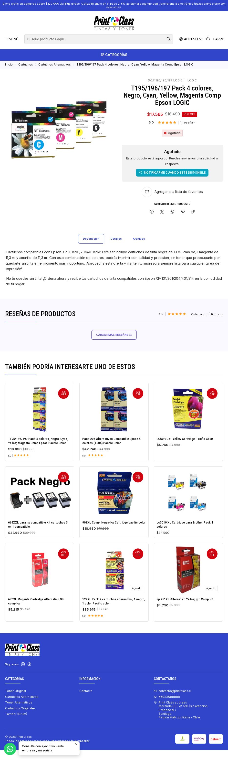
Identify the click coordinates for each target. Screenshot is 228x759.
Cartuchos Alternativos (54, 66)
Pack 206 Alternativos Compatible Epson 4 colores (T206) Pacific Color (113, 454)
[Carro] (216, 39)
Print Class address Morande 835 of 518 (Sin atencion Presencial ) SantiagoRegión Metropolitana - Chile (180, 719)
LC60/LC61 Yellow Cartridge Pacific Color (187, 458)
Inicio (9, 66)
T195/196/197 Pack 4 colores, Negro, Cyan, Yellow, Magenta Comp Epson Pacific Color (39, 452)
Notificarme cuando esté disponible (172, 174)
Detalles (116, 246)
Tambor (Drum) (16, 723)
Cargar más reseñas (114, 343)
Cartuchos (25, 66)
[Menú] (11, 39)
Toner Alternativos (18, 711)
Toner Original (15, 700)
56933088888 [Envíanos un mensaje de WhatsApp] (167, 705)
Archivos (140, 246)
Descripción (90, 246)
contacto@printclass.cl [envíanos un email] (172, 700)
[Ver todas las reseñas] (188, 124)
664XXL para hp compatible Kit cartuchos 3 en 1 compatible (39, 555)
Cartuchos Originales (20, 717)
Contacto (86, 700)
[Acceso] (191, 39)
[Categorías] (114, 55)
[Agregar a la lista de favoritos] (172, 193)
